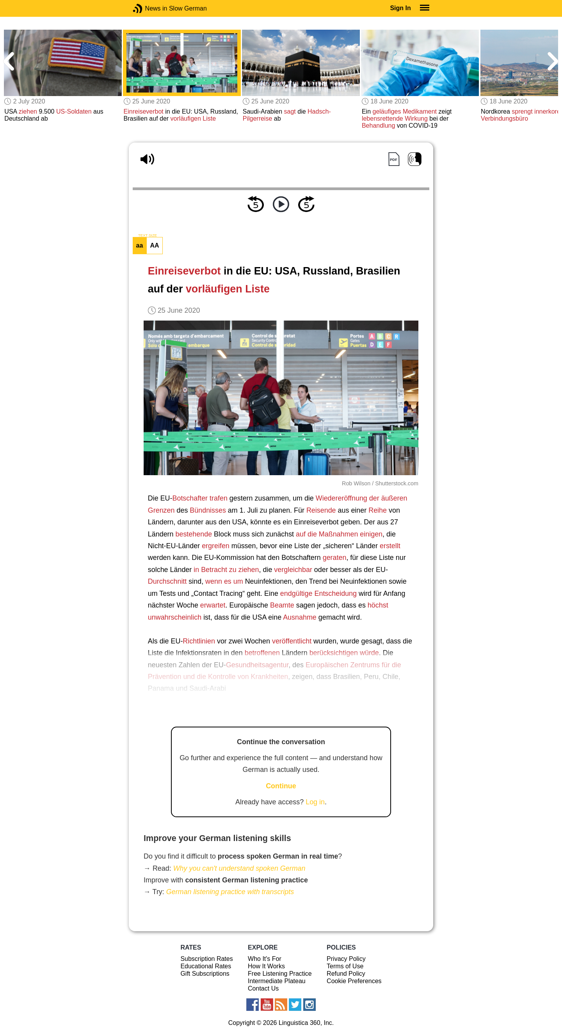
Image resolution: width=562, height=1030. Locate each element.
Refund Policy (346, 973)
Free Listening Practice (280, 973)
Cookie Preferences (354, 981)
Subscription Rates (206, 958)
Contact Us (263, 988)
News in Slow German (149, 8)
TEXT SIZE (147, 235)
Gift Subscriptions (204, 973)
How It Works (266, 966)
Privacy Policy (346, 958)
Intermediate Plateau (277, 981)
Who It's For (264, 958)
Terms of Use (345, 966)
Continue (281, 786)
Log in (315, 802)
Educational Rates (205, 966)
